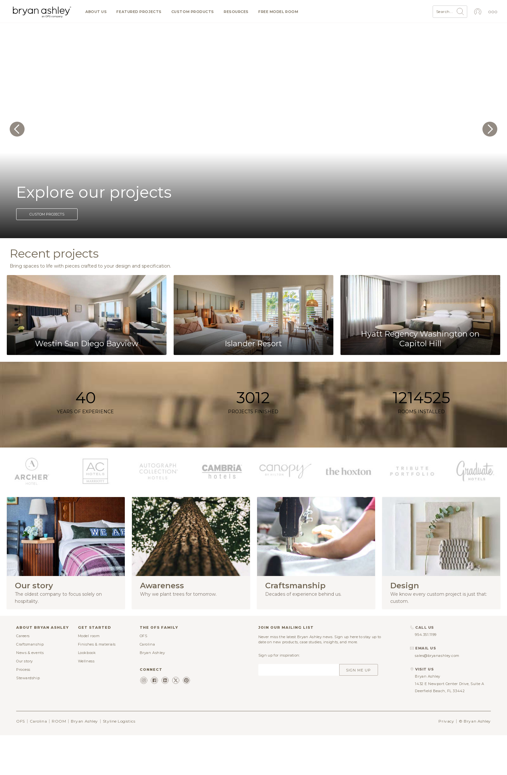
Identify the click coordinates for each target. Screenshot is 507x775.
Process (23, 669)
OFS (143, 636)
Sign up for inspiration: (279, 655)
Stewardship (28, 678)
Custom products (192, 12)
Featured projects (138, 12)
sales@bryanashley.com (437, 655)
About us (96, 12)
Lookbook (87, 652)
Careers (23, 636)
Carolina (147, 644)
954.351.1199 (426, 634)
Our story (24, 661)
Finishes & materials (97, 644)
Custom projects (46, 214)
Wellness (86, 661)
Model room (89, 636)
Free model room (278, 12)
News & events (30, 652)
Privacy (446, 721)
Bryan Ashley (152, 652)
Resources (236, 12)
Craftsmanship (30, 644)
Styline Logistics (119, 721)
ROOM (59, 721)
